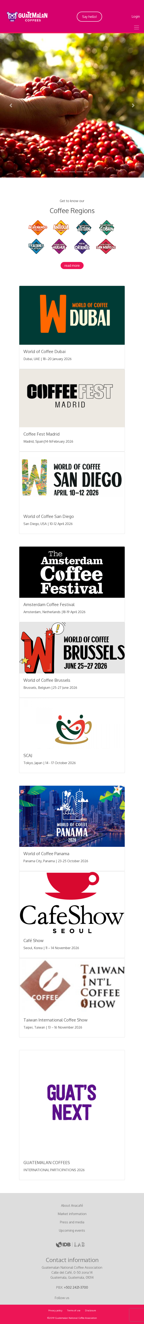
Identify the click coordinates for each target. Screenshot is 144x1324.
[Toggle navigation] (136, 27)
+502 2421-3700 (76, 1287)
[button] (11, 105)
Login (136, 16)
